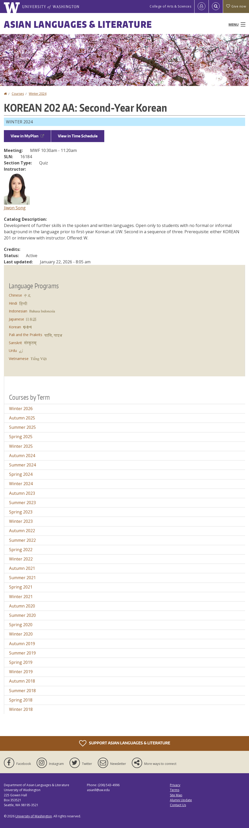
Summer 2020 (22, 615)
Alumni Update (181, 800)
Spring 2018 (20, 700)
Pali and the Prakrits (25, 334)
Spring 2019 (20, 662)
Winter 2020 (21, 634)
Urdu (13, 350)
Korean (15, 326)
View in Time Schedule (78, 136)
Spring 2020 (20, 624)
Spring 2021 (20, 587)
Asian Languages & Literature (78, 24)
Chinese (15, 295)
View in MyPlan (27, 136)
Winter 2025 (21, 446)
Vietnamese (19, 358)
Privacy (175, 785)
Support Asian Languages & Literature (124, 743)
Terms (174, 790)
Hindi (13, 303)
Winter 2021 (21, 596)
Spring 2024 (20, 474)
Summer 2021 (22, 577)
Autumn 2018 (22, 681)
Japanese (16, 319)
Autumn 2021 (22, 568)
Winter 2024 (37, 93)
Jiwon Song (15, 208)
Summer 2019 (22, 653)
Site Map (176, 795)
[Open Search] (216, 6)
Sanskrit (15, 342)
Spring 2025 (20, 436)
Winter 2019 (21, 672)
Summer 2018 (22, 690)
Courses (18, 93)
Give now (236, 6)
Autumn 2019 (22, 643)
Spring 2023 (20, 512)
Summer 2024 (22, 465)
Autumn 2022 (22, 530)
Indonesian (18, 311)
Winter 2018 (21, 709)
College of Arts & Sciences (170, 6)
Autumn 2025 (22, 418)
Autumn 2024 (22, 455)
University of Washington (33, 816)
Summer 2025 (22, 427)
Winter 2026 (21, 408)
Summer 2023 (22, 502)
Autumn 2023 (22, 493)
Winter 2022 (21, 559)
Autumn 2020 (22, 606)
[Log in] (202, 6)
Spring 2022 (20, 549)
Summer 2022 (22, 540)
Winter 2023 (21, 521)
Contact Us (178, 805)
